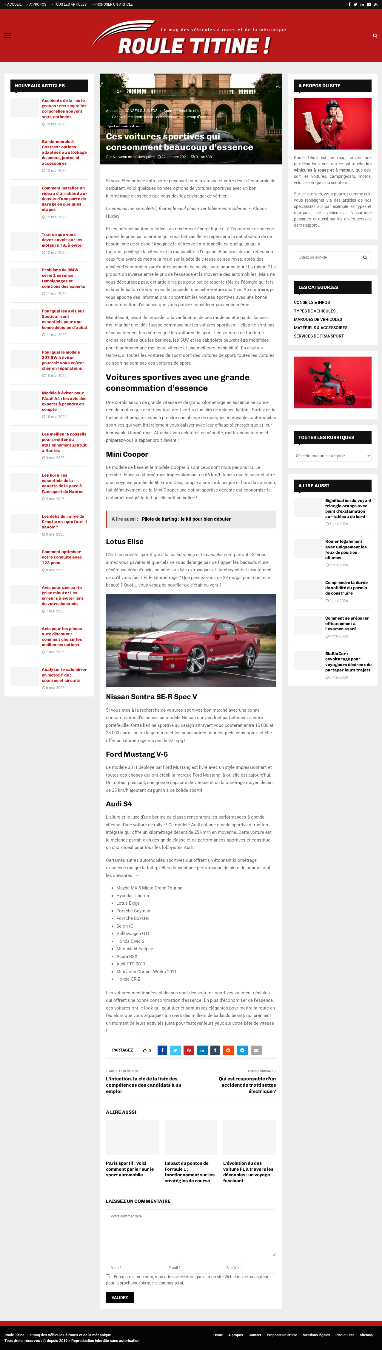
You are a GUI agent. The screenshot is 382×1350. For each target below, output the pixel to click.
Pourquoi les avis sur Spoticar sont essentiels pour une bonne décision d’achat (65, 319)
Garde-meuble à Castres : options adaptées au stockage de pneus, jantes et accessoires (64, 152)
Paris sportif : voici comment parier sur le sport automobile (130, 1169)
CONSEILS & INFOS (312, 302)
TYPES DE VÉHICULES (314, 311)
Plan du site (344, 1335)
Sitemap (366, 1335)
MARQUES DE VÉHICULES (318, 319)
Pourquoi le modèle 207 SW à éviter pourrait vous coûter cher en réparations (63, 360)
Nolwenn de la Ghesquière (134, 157)
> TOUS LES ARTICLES (69, 4)
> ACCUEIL (12, 4)
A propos (235, 1335)
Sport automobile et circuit (125, 126)
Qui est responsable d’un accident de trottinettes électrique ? (247, 1085)
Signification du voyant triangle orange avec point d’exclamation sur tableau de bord (348, 509)
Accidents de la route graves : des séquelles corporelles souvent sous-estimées (64, 108)
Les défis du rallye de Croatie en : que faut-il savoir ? (64, 522)
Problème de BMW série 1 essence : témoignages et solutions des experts (63, 278)
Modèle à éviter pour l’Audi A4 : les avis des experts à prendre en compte (64, 401)
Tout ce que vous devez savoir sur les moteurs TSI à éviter (63, 240)
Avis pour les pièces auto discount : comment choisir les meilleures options (62, 637)
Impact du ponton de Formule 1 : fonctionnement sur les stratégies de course (190, 1172)
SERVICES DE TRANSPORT (319, 336)
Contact (255, 1335)
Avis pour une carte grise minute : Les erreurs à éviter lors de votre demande (63, 595)
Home (218, 1335)
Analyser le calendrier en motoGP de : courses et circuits (64, 675)
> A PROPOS (36, 4)
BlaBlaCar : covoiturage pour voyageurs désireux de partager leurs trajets (348, 662)
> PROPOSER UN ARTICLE (112, 4)
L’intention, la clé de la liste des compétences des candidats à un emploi (143, 1085)
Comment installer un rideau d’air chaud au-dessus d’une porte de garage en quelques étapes (64, 199)
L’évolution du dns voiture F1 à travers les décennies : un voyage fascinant (248, 1172)
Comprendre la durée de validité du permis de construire (346, 588)
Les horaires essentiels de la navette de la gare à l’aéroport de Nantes (63, 483)
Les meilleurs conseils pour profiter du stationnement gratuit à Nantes (64, 442)
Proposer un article (282, 1335)
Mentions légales (316, 1335)
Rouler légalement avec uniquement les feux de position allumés (346, 549)
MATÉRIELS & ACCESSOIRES (320, 327)
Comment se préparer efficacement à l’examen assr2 (347, 624)
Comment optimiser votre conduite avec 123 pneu (62, 557)
